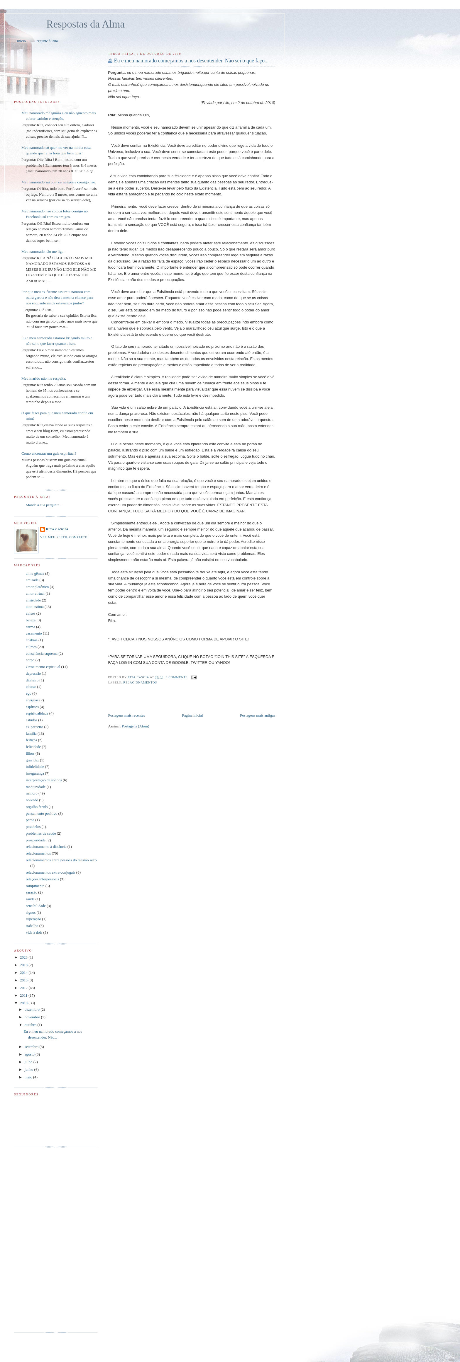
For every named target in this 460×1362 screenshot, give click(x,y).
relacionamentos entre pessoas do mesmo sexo (61, 860)
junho (29, 1069)
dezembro (33, 1009)
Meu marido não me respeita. (43, 378)
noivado (32, 800)
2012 (24, 988)
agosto (30, 1054)
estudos (31, 720)
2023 (24, 957)
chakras (32, 640)
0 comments (177, 677)
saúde (30, 899)
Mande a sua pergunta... (44, 505)
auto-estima (35, 606)
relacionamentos (140, 682)
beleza (30, 620)
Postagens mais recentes (126, 715)
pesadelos (33, 826)
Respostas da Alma (85, 24)
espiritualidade (37, 713)
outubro (31, 1024)
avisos (30, 613)
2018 (24, 965)
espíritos (32, 707)
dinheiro (32, 680)
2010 (24, 1003)
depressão (33, 673)
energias (32, 700)
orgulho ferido (37, 806)
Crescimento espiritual (43, 666)
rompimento (35, 886)
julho (29, 1062)
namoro (32, 793)
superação (33, 919)
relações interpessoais (42, 879)
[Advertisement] (176, 699)
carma (30, 627)
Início (21, 41)
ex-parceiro (34, 727)
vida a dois (34, 932)
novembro (33, 1017)
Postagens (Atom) (135, 726)
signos (30, 912)
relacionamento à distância (46, 846)
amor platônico (37, 586)
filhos (30, 753)
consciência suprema (42, 653)
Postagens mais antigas (257, 715)
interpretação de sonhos (44, 780)
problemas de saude (41, 833)
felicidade (33, 746)
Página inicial (192, 715)
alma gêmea (35, 573)
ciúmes (31, 647)
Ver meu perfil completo (63, 537)
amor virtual (35, 593)
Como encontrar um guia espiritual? (48, 453)
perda (30, 820)
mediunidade (35, 787)
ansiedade (33, 600)
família (31, 733)
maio (29, 1077)
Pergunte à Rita (46, 41)
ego (28, 693)
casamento (34, 633)
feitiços (31, 740)
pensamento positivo (41, 813)
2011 (24, 995)
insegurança (35, 773)
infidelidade (35, 766)
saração (31, 892)
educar (31, 686)
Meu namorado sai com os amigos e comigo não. (58, 182)
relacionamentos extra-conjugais (50, 872)
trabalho (32, 925)
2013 (24, 980)
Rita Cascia (139, 677)
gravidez (32, 760)
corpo (30, 660)
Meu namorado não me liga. (42, 251)
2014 (24, 972)
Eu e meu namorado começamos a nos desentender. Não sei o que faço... (191, 61)
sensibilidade (36, 906)
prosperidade (35, 840)
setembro (32, 1046)
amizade (32, 580)
